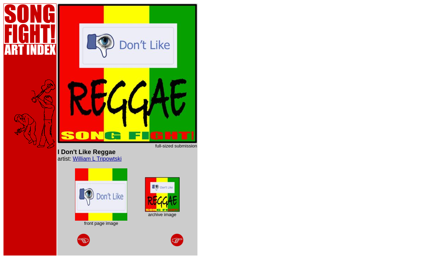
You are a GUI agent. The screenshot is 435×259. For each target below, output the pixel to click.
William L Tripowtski (97, 159)
